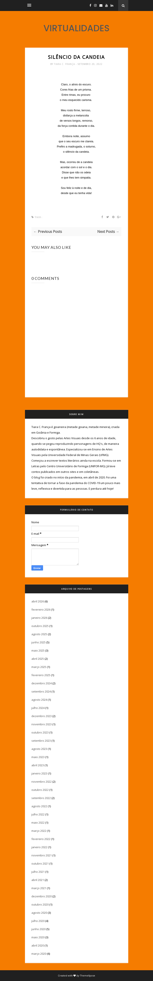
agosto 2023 (39, 749)
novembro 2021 (41, 855)
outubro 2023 (40, 732)
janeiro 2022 (39, 847)
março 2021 (38, 888)
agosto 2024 (39, 700)
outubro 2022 (40, 790)
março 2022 (38, 831)
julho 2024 (38, 708)
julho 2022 (38, 814)
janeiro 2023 (39, 773)
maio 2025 (38, 650)
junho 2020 (38, 929)
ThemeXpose (87, 975)
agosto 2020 (39, 913)
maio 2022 (38, 822)
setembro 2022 (41, 798)
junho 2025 (38, 642)
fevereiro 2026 (40, 609)
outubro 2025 (40, 626)
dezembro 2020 (41, 896)
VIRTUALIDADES (76, 28)
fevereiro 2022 (40, 839)
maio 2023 (38, 757)
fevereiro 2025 (40, 675)
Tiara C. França (65, 64)
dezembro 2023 (41, 716)
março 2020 (38, 954)
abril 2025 (37, 659)
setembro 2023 (41, 741)
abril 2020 (37, 945)
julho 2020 (38, 921)
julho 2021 (38, 872)
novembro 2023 (41, 724)
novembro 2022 (41, 782)
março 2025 (38, 667)
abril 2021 (37, 880)
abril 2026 (37, 601)
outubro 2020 (40, 904)
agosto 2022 (39, 806)
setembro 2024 (41, 691)
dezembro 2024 (41, 683)
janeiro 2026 (39, 618)
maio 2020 (38, 937)
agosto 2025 (39, 634)
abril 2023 (37, 765)
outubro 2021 (40, 863)
